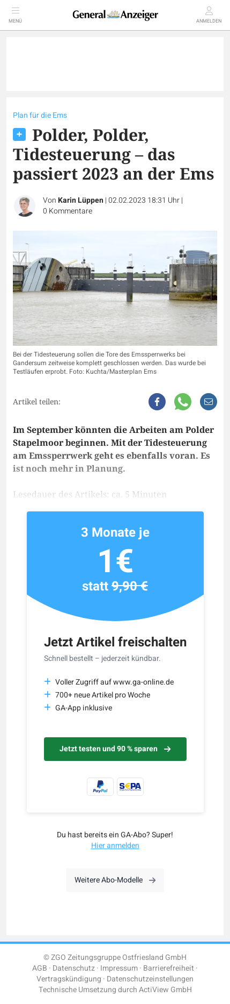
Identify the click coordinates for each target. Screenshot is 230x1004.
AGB (39, 968)
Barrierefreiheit (168, 968)
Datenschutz (74, 968)
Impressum (119, 968)
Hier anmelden (115, 845)
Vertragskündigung (68, 979)
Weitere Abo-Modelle (115, 880)
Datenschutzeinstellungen (150, 979)
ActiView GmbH (165, 989)
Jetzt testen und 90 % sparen (115, 748)
